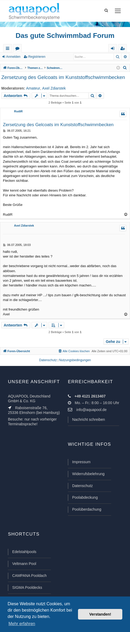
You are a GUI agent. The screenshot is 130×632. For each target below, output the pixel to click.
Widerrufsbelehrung (88, 474)
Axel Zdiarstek (54, 88)
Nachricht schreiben (88, 419)
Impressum (81, 462)
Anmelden (13, 57)
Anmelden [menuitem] (114, 49)
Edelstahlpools (24, 552)
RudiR (18, 111)
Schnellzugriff (9, 49)
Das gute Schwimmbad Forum (65, 35)
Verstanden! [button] (100, 614)
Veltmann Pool (24, 564)
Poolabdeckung (85, 497)
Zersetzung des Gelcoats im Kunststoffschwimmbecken (63, 77)
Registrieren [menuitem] (124, 49)
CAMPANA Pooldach (29, 575)
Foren (18, 49)
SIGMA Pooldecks (27, 587)
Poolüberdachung (86, 509)
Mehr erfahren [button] (21, 623)
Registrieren (36, 57)
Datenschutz (82, 486)
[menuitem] (125, 68)
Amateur (33, 88)
